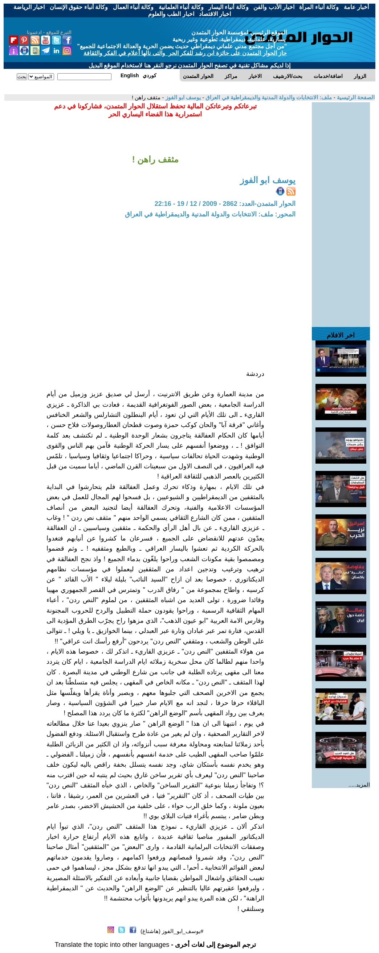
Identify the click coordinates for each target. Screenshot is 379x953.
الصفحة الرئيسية (355, 97)
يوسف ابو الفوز (182, 97)
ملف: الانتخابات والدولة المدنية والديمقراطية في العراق (268, 97)
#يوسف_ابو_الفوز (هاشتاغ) (171, 931)
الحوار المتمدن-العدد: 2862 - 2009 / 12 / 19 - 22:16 (225, 203)
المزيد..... (359, 785)
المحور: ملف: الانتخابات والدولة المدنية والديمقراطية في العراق (210, 214)
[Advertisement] (341, 211)
